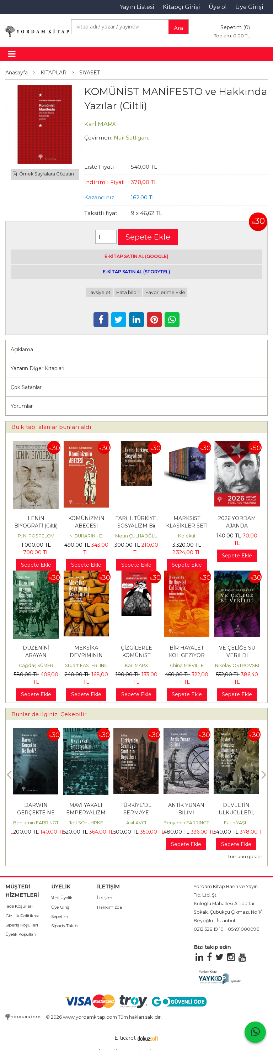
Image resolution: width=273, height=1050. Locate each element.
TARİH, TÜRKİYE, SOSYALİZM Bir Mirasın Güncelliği (136, 525)
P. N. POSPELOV (36, 536)
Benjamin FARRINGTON (39, 822)
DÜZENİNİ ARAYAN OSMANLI (36, 655)
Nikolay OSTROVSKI (237, 665)
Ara (178, 28)
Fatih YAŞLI (236, 822)
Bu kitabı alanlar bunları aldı (51, 427)
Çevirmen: (98, 137)
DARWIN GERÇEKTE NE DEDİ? (36, 812)
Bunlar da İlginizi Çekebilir (49, 714)
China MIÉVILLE (187, 665)
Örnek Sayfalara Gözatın (43, 174)
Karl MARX (136, 665)
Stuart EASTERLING (86, 665)
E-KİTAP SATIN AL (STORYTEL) (136, 271)
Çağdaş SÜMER (36, 665)
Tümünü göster (245, 856)
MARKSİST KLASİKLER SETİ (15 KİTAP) (187, 525)
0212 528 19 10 (209, 929)
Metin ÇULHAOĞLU (136, 536)
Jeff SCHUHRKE (86, 822)
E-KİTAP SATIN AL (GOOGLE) (136, 256)
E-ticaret (125, 1038)
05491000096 (243, 929)
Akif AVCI (136, 822)
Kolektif (187, 536)
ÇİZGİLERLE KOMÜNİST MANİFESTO (136, 655)
